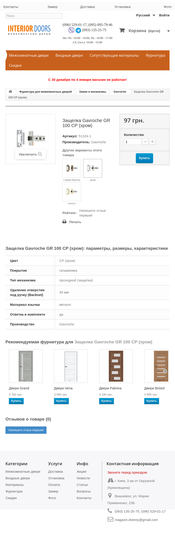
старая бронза (71, 170)
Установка (122, 7)
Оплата (54, 485)
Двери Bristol (154, 388)
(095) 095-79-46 (100, 25)
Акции (81, 471)
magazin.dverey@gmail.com (136, 520)
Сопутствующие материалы (114, 55)
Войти (164, 15)
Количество (134, 135)
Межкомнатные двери (29, 55)
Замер (52, 7)
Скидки (15, 65)
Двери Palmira (110, 388)
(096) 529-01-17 (75, 25)
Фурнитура (155, 55)
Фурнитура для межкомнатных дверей (45, 91)
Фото (168, 7)
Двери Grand (19, 388)
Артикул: (70, 136)
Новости (83, 478)
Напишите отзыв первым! (92, 213)
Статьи (82, 485)
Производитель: (76, 142)
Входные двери (69, 55)
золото (71, 193)
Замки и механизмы (92, 91)
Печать (75, 222)
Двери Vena (63, 388)
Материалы (14, 485)
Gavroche (119, 91)
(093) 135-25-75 (94, 30)
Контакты (10, 7)
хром (92, 170)
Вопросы (84, 491)
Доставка (87, 7)
